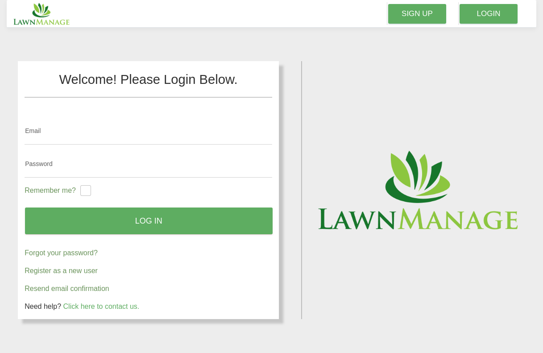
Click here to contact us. (101, 306)
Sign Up (417, 13)
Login (489, 13)
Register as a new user (61, 270)
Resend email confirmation (67, 288)
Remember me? (50, 190)
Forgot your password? (61, 253)
